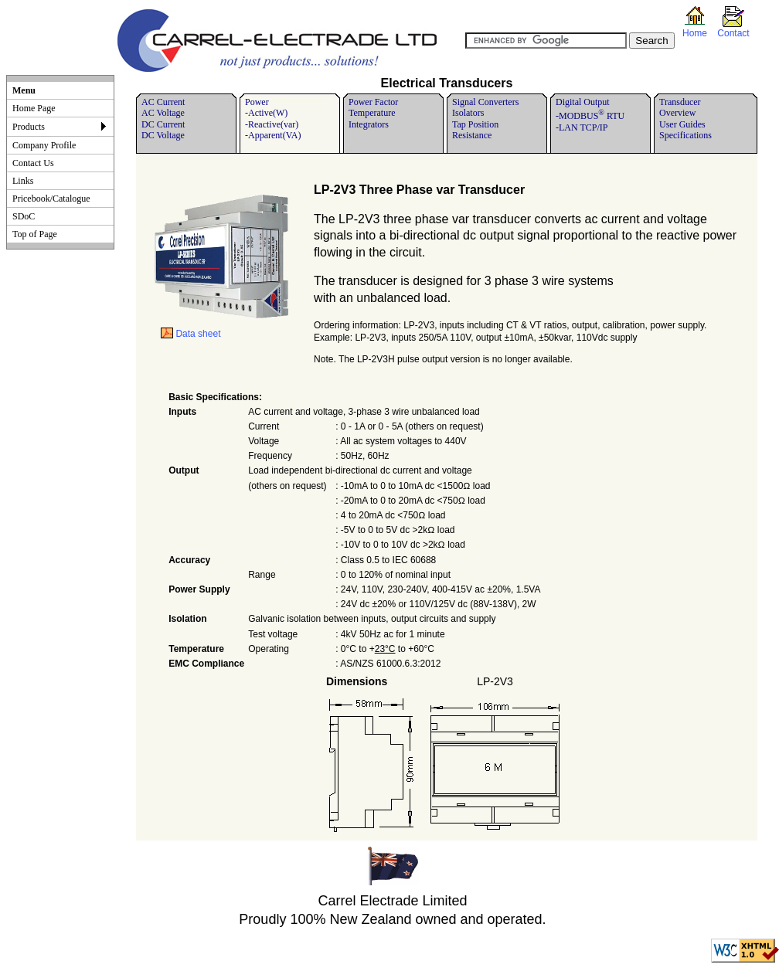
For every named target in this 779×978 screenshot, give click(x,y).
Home (694, 33)
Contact (733, 33)
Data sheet (190, 333)
